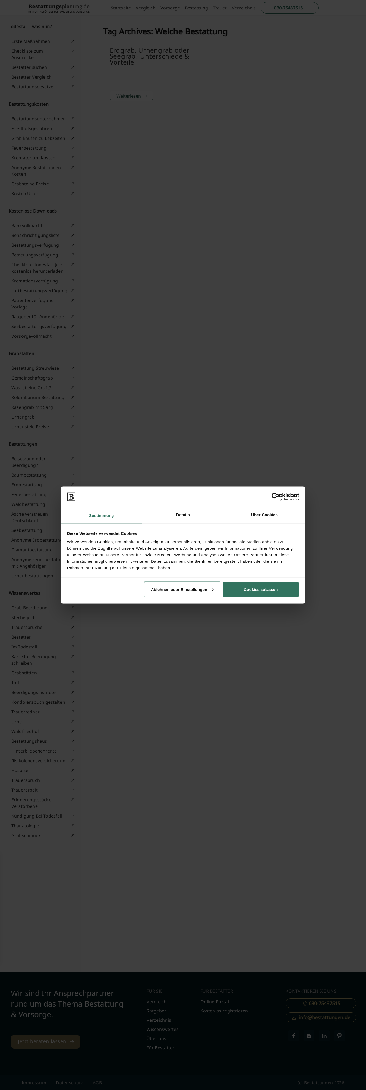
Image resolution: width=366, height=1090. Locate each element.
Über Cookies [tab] (264, 514)
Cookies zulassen (261, 589)
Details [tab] (183, 514)
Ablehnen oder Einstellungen (182, 589)
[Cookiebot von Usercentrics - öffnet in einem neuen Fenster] (275, 497)
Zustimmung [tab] (101, 515)
